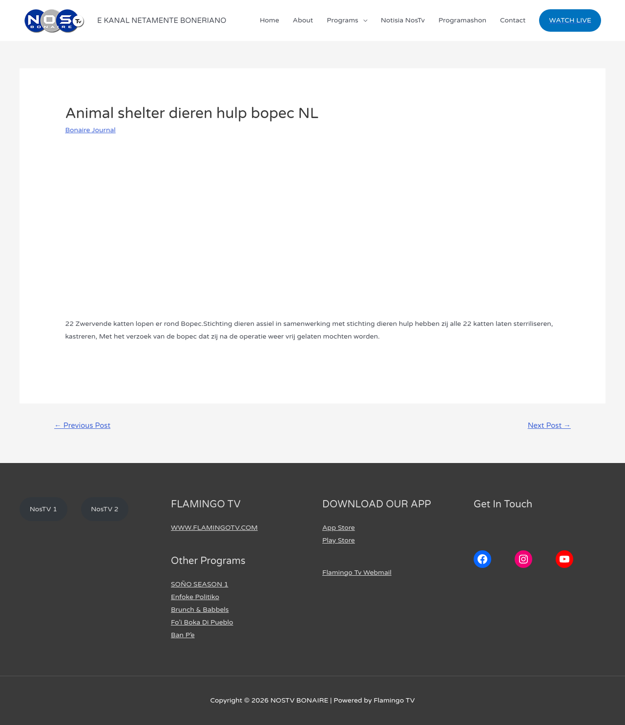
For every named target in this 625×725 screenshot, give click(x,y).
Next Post (549, 425)
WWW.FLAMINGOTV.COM (214, 528)
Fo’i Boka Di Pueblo (202, 622)
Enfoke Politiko (195, 597)
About (303, 20)
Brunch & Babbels (200, 609)
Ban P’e (183, 635)
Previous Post (82, 425)
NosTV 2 (104, 509)
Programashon (462, 20)
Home (269, 20)
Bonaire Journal (90, 130)
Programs (342, 20)
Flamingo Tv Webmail (357, 572)
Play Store (338, 540)
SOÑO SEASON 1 (200, 584)
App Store (338, 528)
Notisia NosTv (403, 20)
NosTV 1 (43, 509)
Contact (512, 20)
